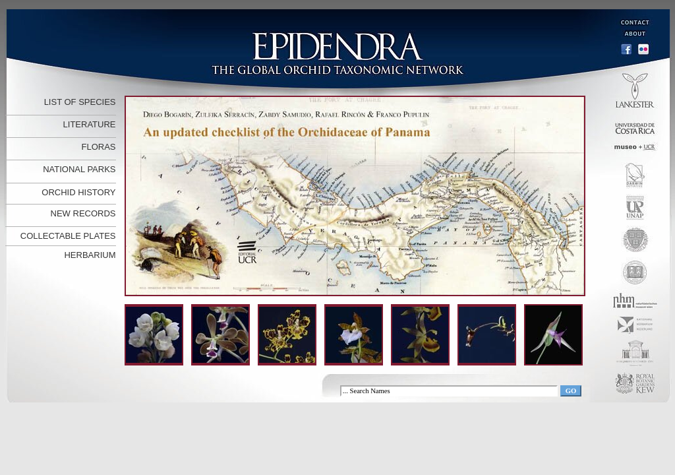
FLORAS (98, 147)
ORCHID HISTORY (78, 192)
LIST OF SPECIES (80, 102)
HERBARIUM (89, 255)
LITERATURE (89, 124)
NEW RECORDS (83, 213)
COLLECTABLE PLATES (68, 236)
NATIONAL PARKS (79, 169)
